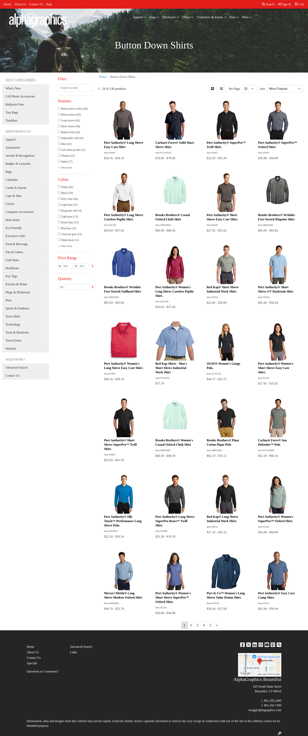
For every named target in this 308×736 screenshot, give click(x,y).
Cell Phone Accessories (20, 96)
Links (73, 652)
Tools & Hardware (17, 332)
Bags (152, 17)
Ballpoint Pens (15, 104)
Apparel (138, 17)
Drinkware (169, 17)
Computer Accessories (20, 212)
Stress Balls (13, 316)
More (245, 17)
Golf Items (12, 260)
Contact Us (36, 4)
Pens (233, 17)
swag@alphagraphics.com (264, 710)
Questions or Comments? (43, 671)
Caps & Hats (14, 195)
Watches (11, 348)
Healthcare (12, 268)
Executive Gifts (15, 236)
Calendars (12, 179)
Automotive (13, 147)
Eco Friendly (14, 228)
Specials (32, 663)
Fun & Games (14, 252)
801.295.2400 (272, 700)
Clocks (10, 203)
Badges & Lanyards (18, 163)
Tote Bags (12, 112)
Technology (13, 324)
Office (186, 17)
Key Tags (11, 276)
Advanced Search (17, 367)
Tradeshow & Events (210, 17)
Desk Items (13, 220)
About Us (20, 4)
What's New (13, 88)
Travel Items (13, 340)
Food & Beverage (17, 244)
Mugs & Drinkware (18, 292)
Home (7, 4)
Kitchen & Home (16, 284)
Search (268, 4)
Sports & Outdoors (17, 308)
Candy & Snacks (16, 187)
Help (49, 4)
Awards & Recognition (20, 155)
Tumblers (11, 120)
